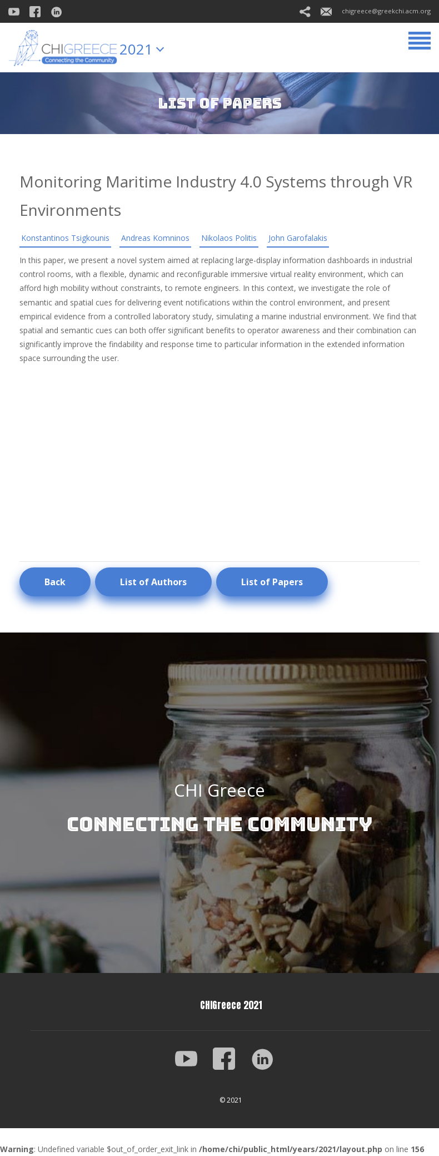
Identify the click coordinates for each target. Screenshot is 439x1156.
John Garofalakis (297, 238)
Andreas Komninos (155, 238)
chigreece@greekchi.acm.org (376, 11)
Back (55, 582)
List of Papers (272, 582)
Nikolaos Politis (229, 238)
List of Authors (153, 582)
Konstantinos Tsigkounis (65, 238)
